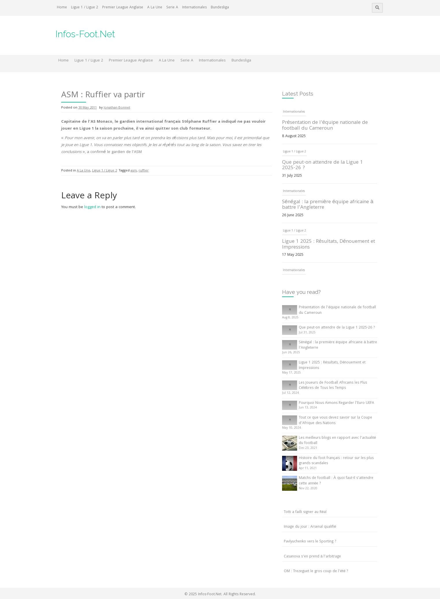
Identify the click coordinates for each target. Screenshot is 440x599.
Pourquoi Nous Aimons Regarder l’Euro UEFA (336, 403)
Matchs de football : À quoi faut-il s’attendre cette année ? (336, 481)
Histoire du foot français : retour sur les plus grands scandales (336, 461)
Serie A (172, 8)
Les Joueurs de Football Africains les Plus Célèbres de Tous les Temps (333, 385)
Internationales (194, 8)
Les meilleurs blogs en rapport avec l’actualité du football (337, 441)
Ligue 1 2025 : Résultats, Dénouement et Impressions (328, 245)
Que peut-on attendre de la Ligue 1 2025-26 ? (322, 165)
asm (133, 170)
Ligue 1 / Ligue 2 (84, 8)
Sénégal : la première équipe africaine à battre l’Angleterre (327, 205)
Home (62, 8)
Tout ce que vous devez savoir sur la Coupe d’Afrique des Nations (335, 420)
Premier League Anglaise (122, 8)
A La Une (154, 8)
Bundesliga (220, 8)
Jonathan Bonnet (117, 108)
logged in (92, 207)
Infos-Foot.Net (85, 34)
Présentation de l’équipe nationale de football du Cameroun (325, 126)
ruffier (144, 170)
